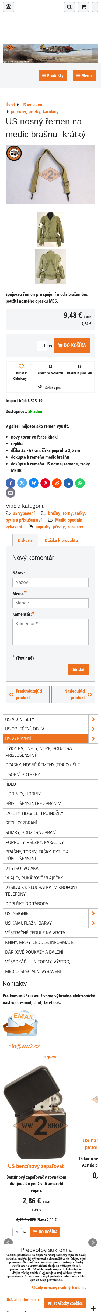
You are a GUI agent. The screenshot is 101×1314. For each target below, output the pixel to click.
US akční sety (51, 719)
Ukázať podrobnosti (22, 1300)
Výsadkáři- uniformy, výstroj (38, 961)
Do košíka (72, 345)
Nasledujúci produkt (78, 694)
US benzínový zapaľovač (36, 1166)
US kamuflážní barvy (51, 923)
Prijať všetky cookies (65, 1303)
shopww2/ (50, 1057)
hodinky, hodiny (23, 793)
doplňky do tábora (26, 903)
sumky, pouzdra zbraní (31, 832)
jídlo (10, 784)
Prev (8, 1242)
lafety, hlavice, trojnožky (34, 813)
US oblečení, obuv (51, 729)
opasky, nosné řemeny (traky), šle (42, 764)
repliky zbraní (21, 822)
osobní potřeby (22, 774)
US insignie (51, 913)
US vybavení (24, 513)
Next (92, 1242)
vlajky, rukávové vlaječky (34, 877)
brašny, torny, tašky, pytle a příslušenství (37, 855)
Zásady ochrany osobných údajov (59, 1288)
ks (45, 345)
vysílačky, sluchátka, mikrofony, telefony (41, 890)
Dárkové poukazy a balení (34, 952)
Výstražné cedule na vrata (35, 932)
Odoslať (78, 669)
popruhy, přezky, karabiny (59, 526)
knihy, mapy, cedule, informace (39, 942)
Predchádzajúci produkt (25, 694)
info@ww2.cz (23, 1046)
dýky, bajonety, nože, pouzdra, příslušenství (39, 751)
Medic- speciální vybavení (33, 971)
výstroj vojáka (22, 868)
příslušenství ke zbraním (33, 803)
